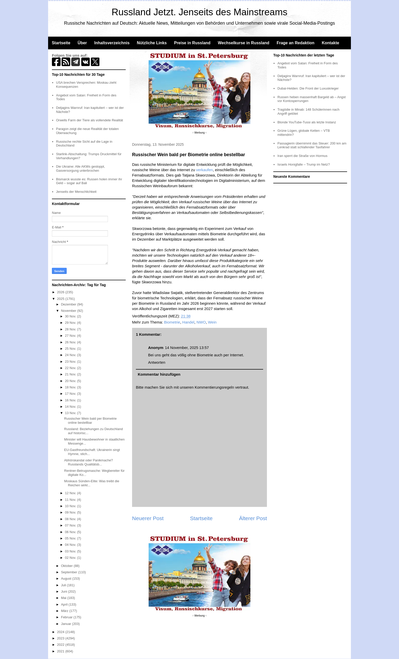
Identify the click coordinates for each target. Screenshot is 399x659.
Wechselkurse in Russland (243, 43)
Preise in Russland (192, 43)
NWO (201, 322)
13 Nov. (71, 413)
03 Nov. (71, 551)
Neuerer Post (148, 518)
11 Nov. (71, 500)
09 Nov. (71, 512)
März (65, 611)
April (65, 604)
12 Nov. (71, 493)
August (66, 578)
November (69, 311)
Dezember (69, 304)
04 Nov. (71, 545)
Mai (64, 598)
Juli (64, 585)
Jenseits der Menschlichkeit (76, 192)
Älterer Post (253, 518)
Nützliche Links (152, 43)
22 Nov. (71, 368)
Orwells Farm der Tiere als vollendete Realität (89, 120)
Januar (66, 624)
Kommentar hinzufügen (159, 374)
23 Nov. (71, 361)
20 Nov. (71, 381)
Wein (212, 322)
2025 (61, 299)
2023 (61, 638)
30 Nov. (71, 316)
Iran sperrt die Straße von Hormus (302, 156)
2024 (61, 632)
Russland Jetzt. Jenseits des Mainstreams (200, 12)
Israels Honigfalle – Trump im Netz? (303, 164)
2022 (61, 645)
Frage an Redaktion (295, 43)
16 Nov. (71, 400)
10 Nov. (71, 506)
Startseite (61, 43)
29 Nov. (71, 323)
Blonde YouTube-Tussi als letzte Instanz (306, 122)
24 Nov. (71, 355)
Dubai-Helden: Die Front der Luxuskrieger (308, 88)
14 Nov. (71, 406)
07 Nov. (71, 525)
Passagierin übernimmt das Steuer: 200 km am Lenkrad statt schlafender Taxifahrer (311, 145)
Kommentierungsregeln (214, 387)
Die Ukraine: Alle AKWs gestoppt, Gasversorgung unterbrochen (80, 168)
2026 (61, 292)
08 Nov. (71, 519)
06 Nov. (71, 532)
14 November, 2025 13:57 (187, 347)
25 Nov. (71, 348)
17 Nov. (71, 394)
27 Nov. (71, 336)
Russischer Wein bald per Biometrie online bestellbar (90, 420)
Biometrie (172, 322)
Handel (188, 322)
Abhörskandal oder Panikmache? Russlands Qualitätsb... (88, 462)
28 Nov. (71, 329)
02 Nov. (71, 558)
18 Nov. (71, 387)
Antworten (156, 362)
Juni (64, 591)
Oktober (67, 566)
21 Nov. (71, 374)
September (69, 572)
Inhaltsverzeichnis (112, 43)
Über (82, 43)
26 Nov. (71, 342)
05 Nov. (71, 538)
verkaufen (204, 170)
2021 (61, 651)
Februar (67, 617)
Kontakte (330, 43)
